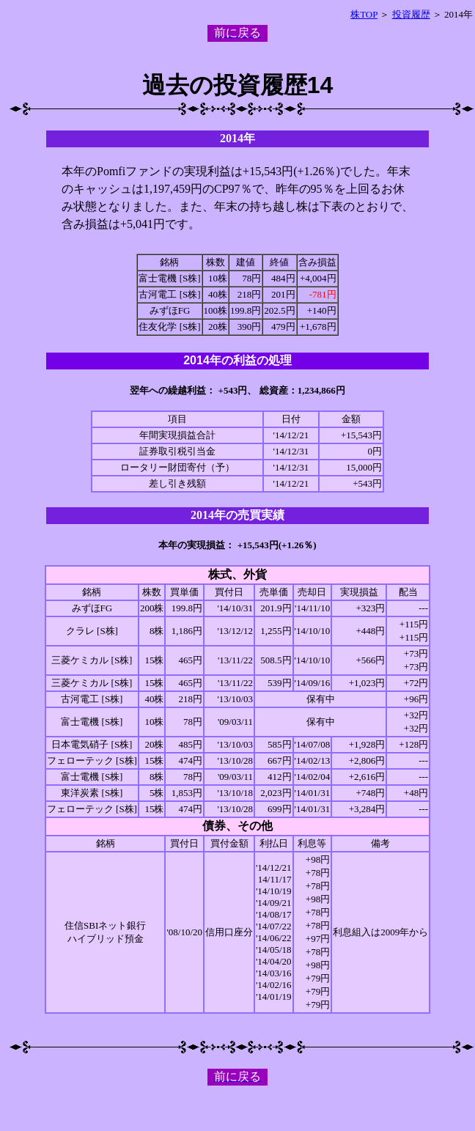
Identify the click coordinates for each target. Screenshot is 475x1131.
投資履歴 (411, 14)
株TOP (364, 14)
